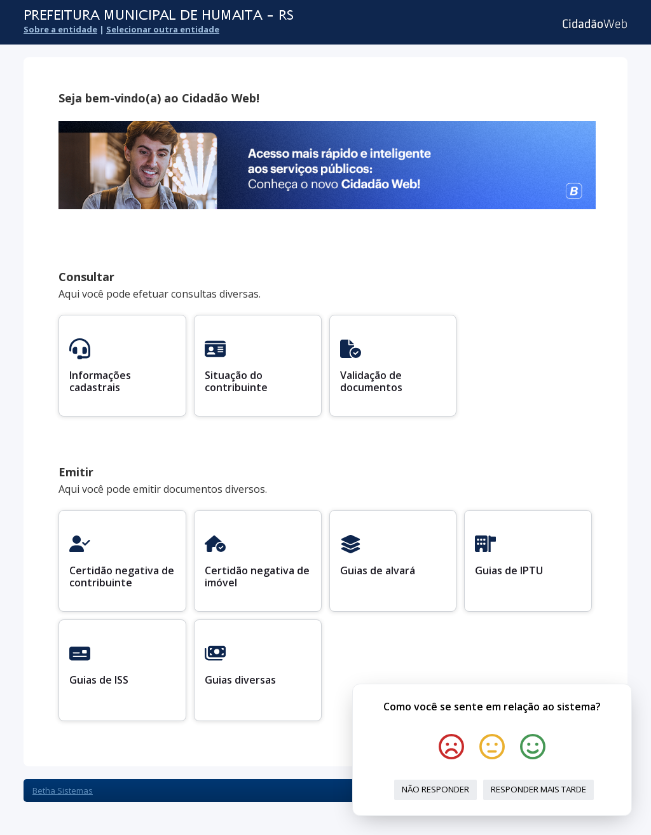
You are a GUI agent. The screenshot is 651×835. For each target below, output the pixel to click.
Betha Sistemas (62, 790)
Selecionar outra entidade (162, 29)
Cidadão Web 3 (593, 24)
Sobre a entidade (60, 29)
